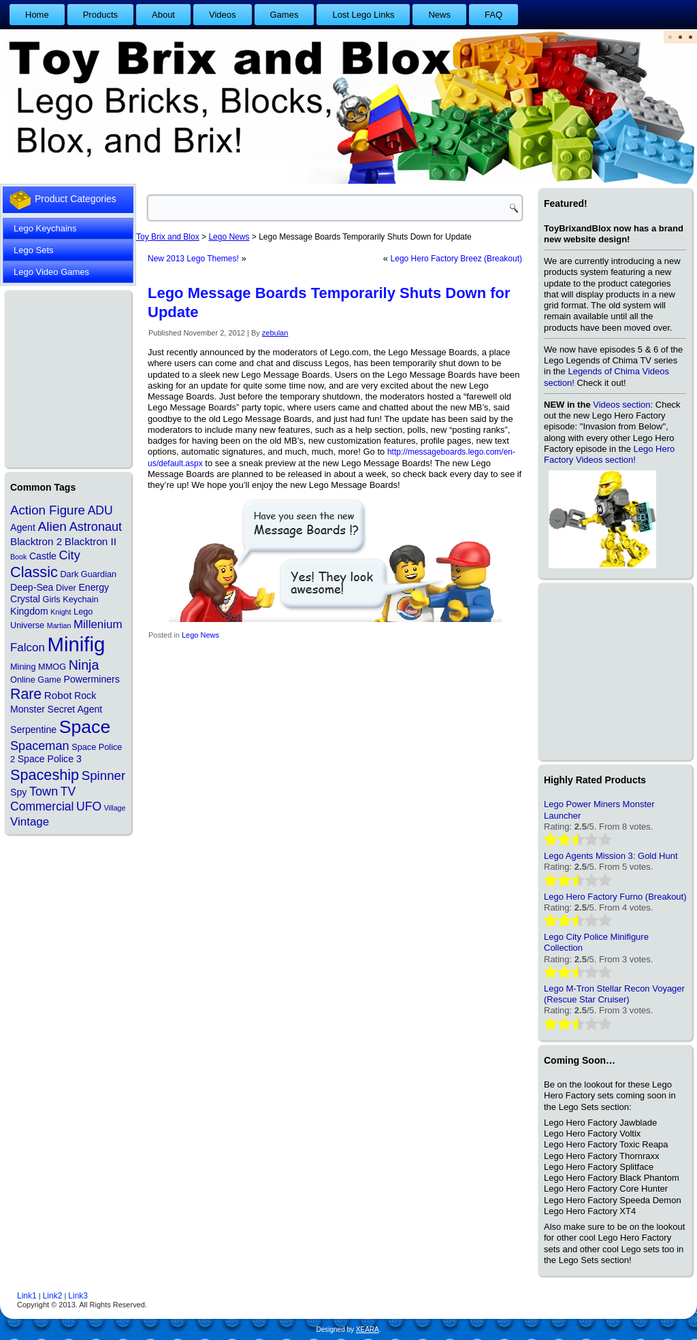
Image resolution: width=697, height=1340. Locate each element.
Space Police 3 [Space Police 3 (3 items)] (50, 758)
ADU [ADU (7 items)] (100, 510)
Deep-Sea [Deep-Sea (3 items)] (31, 587)
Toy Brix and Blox (167, 237)
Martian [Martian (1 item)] (59, 625)
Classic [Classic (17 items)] (34, 572)
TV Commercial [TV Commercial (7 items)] (43, 799)
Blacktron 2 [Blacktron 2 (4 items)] (36, 541)
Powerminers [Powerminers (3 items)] (92, 679)
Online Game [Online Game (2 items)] (35, 679)
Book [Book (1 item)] (18, 557)
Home (37, 15)
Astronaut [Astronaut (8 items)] (96, 527)
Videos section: (623, 404)
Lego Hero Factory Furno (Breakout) (615, 897)
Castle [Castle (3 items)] (42, 556)
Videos (222, 15)
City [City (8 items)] (69, 555)
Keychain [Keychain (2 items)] (80, 599)
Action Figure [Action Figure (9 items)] (47, 510)
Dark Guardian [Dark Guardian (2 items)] (88, 574)
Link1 (27, 1296)
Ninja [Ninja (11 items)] (84, 664)
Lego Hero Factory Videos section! (609, 454)
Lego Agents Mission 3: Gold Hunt (611, 856)
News (439, 15)
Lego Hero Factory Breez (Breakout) (456, 258)
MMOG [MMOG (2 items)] (52, 666)
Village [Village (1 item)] (115, 808)
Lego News (200, 635)
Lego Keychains (45, 228)
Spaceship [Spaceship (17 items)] (44, 774)
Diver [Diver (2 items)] (66, 588)
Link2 (53, 1296)
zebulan (275, 333)
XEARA (367, 1329)
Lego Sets (34, 250)
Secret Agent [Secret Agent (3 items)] (75, 709)
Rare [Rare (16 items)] (26, 694)
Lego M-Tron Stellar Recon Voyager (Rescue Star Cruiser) (614, 993)
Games (284, 15)
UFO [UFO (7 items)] (88, 806)
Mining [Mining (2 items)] (22, 666)
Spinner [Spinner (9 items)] (103, 775)
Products (100, 15)
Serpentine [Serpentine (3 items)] (33, 729)
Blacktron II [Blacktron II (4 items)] (90, 541)
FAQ (493, 15)
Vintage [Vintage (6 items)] (29, 821)
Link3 (78, 1296)
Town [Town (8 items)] (43, 791)
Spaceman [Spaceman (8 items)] (39, 746)
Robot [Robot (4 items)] (58, 695)
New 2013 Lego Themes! (193, 258)
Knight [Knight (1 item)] (60, 612)
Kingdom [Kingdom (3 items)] (29, 611)
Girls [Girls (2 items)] (51, 599)
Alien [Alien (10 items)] (52, 526)
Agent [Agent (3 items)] (22, 527)
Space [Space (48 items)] (84, 727)
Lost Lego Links (363, 15)
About (163, 15)
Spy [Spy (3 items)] (18, 792)
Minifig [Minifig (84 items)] (77, 644)
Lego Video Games (51, 272)
